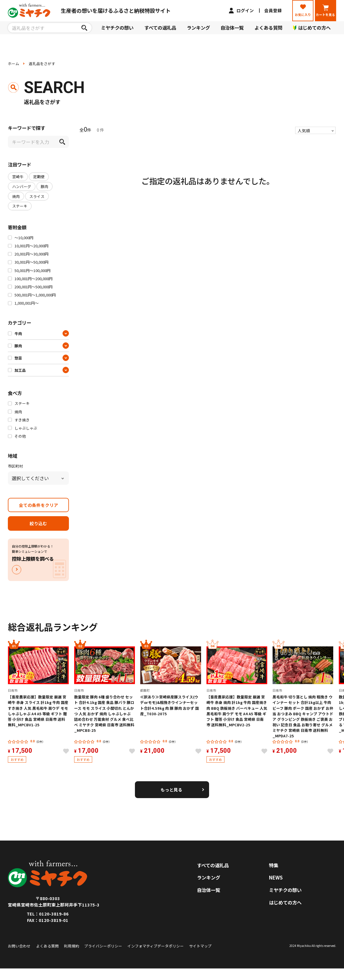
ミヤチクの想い (117, 27)
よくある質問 (268, 27)
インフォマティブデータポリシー (155, 946)
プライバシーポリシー (103, 946)
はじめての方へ (285, 902)
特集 (273, 865)
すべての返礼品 (160, 27)
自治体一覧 (232, 27)
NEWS (276, 877)
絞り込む (38, 523)
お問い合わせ (19, 946)
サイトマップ (200, 946)
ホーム (13, 63)
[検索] (84, 27)
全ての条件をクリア (38, 505)
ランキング (198, 27)
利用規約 (71, 946)
